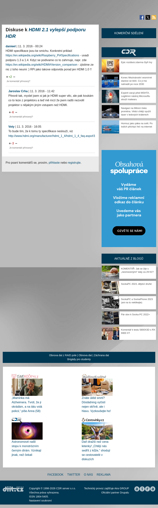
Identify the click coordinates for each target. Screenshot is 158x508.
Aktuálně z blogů (128, 258)
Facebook (56, 474)
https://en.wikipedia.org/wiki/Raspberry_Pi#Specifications (42, 55)
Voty (11, 126)
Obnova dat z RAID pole (63, 355)
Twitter (73, 474)
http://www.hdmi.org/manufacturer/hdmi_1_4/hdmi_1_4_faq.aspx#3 (51, 135)
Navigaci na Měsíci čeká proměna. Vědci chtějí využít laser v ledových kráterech (136, 111)
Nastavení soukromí (40, 500)
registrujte (74, 162)
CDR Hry (129, 52)
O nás (88, 474)
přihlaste (54, 162)
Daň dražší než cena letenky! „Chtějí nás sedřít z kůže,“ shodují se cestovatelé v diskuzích (96, 450)
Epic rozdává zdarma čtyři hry (136, 62)
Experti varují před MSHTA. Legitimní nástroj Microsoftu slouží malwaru (135, 96)
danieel (11, 46)
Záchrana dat (101, 355)
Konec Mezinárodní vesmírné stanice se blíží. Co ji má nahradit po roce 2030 (136, 80)
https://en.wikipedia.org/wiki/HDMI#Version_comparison (41, 64)
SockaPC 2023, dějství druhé (136, 284)
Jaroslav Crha (18, 91)
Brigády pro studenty (79, 359)
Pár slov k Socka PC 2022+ (135, 314)
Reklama (103, 474)
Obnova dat (85, 355)
